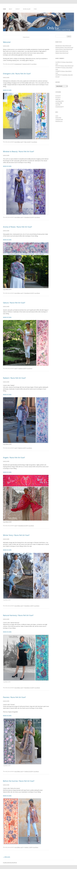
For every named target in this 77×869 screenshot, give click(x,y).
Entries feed (58, 117)
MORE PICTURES (7, 90)
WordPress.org (58, 121)
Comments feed (59, 119)
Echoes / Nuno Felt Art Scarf (67, 65)
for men (57, 95)
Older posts (6, 857)
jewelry (57, 99)
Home (4, 9)
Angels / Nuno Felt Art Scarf (14, 457)
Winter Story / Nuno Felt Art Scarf (16, 535)
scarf (21, 142)
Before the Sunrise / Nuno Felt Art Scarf (18, 781)
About (10, 9)
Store (35, 9)
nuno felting (17, 142)
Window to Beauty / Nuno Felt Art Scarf (18, 151)
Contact (17, 9)
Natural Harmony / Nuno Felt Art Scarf (18, 615)
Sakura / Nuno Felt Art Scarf (14, 302)
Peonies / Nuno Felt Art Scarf (14, 697)
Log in (56, 115)
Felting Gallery (26, 9)
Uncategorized (17, 64)
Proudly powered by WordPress (10, 862)
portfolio (57, 103)
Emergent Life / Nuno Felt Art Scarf (17, 73)
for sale (57, 97)
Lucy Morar (33, 64)
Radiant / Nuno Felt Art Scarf (14, 378)
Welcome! (7, 42)
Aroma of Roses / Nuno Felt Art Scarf (17, 227)
